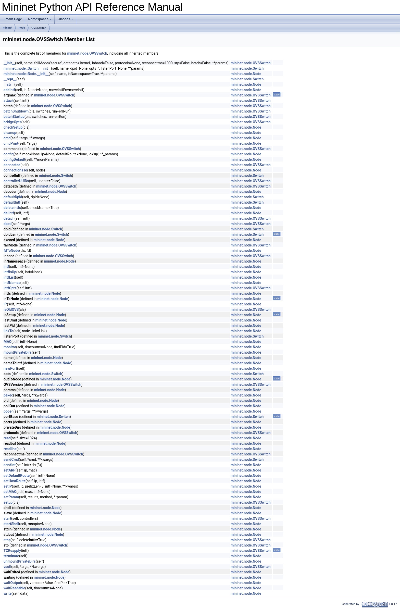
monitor (10, 347)
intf (6, 267)
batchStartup (14, 117)
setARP (10, 470)
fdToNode (11, 251)
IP (5, 304)
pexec (8, 395)
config (9, 154)
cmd (7, 138)
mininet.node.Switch (247, 68)
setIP (8, 486)
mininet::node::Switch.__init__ (27, 68)
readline (10, 449)
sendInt (10, 465)
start (7, 518)
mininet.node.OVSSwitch (87, 53)
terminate (11, 556)
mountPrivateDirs (18, 352)
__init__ (9, 63)
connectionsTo (15, 170)
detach (9, 218)
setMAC (10, 492)
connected (12, 165)
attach (9, 100)
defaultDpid (13, 197)
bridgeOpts (12, 122)
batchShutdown (16, 111)
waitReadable (14, 588)
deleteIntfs (12, 208)
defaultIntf (12, 202)
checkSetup (13, 127)
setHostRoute (15, 481)
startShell (11, 524)
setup (8, 502)
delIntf (9, 213)
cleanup (10, 133)
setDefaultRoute (17, 476)
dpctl (8, 224)
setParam (11, 497)
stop (7, 540)
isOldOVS (11, 309)
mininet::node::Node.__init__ (26, 74)
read (7, 438)
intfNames (12, 283)
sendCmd (11, 459)
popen (9, 411)
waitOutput (12, 583)
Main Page (14, 19)
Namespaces (40, 19)
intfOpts (10, 288)
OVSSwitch (38, 27)
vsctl (7, 567)
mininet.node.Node (246, 74)
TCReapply (12, 551)
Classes (65, 19)
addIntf (9, 90)
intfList (9, 277)
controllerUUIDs (16, 181)
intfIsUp (10, 272)
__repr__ (10, 79)
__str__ (9, 84)
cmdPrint (11, 143)
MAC (7, 342)
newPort (10, 368)
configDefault (14, 159)
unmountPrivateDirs (20, 561)
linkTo (8, 331)
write (7, 593)
